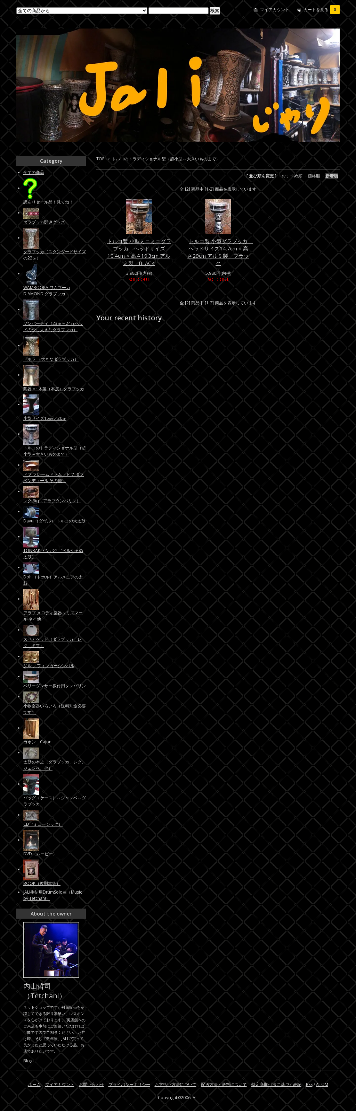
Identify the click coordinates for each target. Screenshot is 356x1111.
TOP (100, 159)
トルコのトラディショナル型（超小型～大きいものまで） (166, 159)
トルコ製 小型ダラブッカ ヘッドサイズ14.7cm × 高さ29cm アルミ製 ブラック (220, 252)
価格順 (314, 176)
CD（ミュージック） (43, 824)
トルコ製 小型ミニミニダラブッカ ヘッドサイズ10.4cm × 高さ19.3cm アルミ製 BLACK (139, 252)
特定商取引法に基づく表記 (276, 1084)
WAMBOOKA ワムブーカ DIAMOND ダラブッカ (46, 291)
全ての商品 (33, 172)
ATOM (322, 1084)
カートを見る (322, 10)
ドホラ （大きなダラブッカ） (51, 359)
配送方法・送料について (224, 1084)
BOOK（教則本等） (41, 883)
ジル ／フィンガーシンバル (48, 666)
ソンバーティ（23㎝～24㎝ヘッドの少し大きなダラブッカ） (53, 326)
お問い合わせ (91, 1084)
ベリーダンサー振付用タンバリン (54, 686)
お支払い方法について (175, 1084)
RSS (309, 1084)
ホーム (34, 1084)
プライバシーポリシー (129, 1084)
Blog (27, 1061)
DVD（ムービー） (40, 854)
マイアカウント (274, 10)
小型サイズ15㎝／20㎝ (44, 418)
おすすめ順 (292, 176)
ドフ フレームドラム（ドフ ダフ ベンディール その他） (53, 477)
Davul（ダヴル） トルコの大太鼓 (54, 521)
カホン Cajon (37, 742)
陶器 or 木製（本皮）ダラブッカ (53, 389)
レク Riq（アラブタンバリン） (52, 501)
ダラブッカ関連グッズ (44, 222)
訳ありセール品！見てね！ (48, 202)
